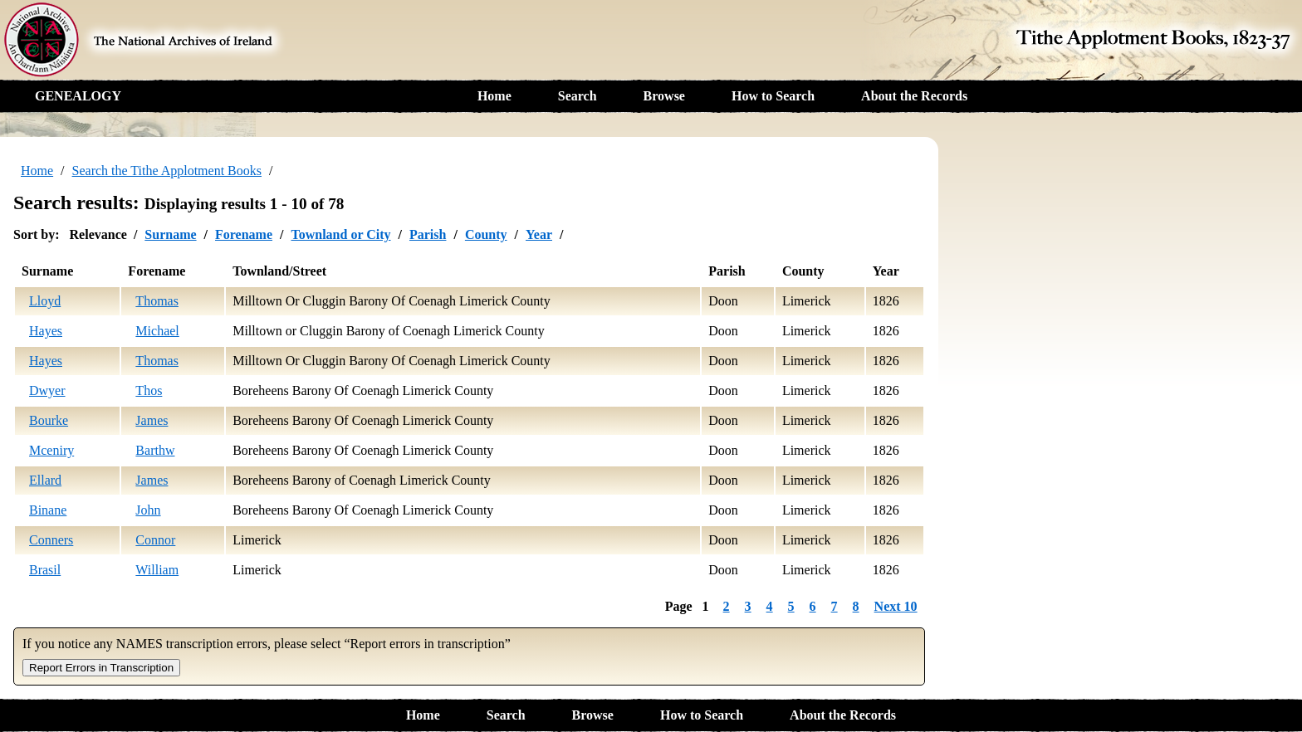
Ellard (45, 480)
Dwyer (47, 390)
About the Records (914, 96)
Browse (664, 96)
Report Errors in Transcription (101, 667)
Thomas (157, 301)
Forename (243, 234)
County (486, 234)
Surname (170, 234)
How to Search (773, 96)
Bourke (48, 420)
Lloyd (45, 301)
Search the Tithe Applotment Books (167, 170)
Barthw (154, 450)
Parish (427, 234)
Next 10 (896, 606)
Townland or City (340, 234)
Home (494, 96)
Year (539, 234)
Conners (51, 540)
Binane (47, 510)
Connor (155, 540)
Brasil (45, 570)
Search (577, 96)
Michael (157, 331)
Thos (148, 390)
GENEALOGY (78, 96)
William (157, 570)
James (151, 420)
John (147, 510)
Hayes (45, 331)
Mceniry (51, 450)
